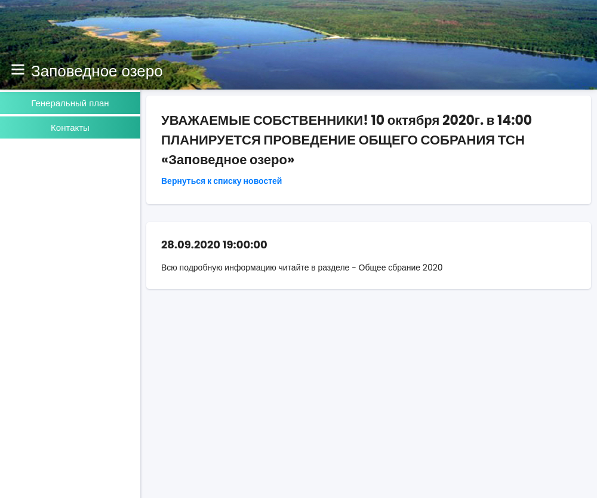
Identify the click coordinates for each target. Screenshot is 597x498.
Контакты (70, 127)
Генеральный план (70, 103)
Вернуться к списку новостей (221, 181)
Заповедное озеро (97, 71)
